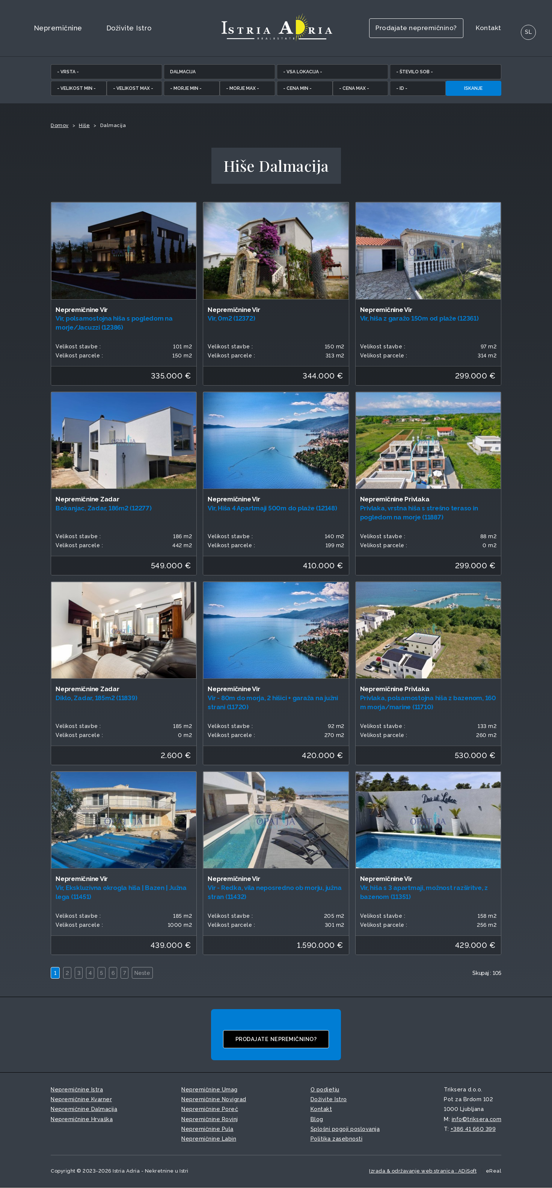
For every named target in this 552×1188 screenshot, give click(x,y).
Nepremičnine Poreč (209, 1109)
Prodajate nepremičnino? (395, 28)
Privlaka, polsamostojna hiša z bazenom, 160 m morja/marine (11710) (428, 702)
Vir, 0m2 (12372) (231, 318)
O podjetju (325, 1090)
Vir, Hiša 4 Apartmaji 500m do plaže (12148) (272, 508)
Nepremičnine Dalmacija (84, 1109)
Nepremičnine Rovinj (209, 1119)
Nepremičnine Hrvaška (82, 1119)
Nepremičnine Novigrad (213, 1099)
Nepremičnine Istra (77, 1090)
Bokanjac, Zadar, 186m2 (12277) (104, 508)
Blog (317, 1119)
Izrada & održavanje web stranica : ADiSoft (423, 1171)
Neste (153, 973)
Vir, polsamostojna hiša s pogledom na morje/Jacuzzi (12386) (114, 323)
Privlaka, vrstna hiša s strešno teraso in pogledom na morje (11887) (419, 512)
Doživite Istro (129, 28)
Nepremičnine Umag (209, 1090)
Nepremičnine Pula (207, 1129)
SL (516, 28)
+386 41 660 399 (473, 1129)
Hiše (84, 125)
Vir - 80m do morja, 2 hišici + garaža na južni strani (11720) (273, 702)
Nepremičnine (58, 28)
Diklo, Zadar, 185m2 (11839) (96, 698)
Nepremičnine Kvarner (81, 1099)
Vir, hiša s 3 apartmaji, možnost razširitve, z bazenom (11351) (424, 892)
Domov (60, 125)
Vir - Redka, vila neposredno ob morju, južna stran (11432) (274, 892)
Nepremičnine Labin (208, 1138)
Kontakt (475, 28)
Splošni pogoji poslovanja (345, 1129)
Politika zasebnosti (337, 1138)
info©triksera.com (477, 1119)
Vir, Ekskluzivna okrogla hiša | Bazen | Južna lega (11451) (121, 892)
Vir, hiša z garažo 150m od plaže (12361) (419, 318)
